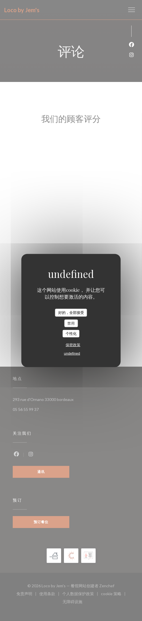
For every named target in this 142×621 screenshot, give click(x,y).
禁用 (71, 323)
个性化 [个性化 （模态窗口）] (71, 333)
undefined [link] (72, 353)
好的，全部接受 (71, 312)
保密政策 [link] (73, 345)
